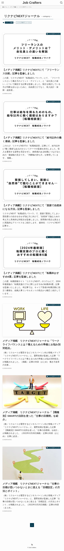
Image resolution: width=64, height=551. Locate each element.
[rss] (32, 545)
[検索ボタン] (61, 2)
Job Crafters (32, 2)
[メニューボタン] (2, 2)
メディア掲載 (9, 22)
